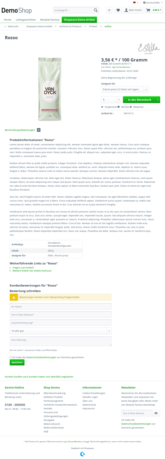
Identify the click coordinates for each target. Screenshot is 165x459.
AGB (46, 431)
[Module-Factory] (50, 20)
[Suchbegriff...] (76, 10)
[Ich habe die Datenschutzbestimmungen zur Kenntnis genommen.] (11, 357)
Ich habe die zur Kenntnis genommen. (48, 357)
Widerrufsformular (54, 427)
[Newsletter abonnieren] (156, 413)
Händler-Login (90, 396)
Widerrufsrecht (52, 423)
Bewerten (137, 106)
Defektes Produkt (53, 396)
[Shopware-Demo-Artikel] (79, 20)
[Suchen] (95, 10)
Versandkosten (75, 441)
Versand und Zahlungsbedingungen (56, 414)
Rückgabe (49, 420)
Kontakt (48, 408)
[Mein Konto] (133, 10)
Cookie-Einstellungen (93, 393)
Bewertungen (30, 129)
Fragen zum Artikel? (22, 267)
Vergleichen (109, 106)
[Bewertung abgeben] (61, 331)
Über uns (87, 400)
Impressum (88, 408)
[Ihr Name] (61, 306)
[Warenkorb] (154, 10)
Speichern (17, 362)
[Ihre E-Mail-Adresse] (61, 314)
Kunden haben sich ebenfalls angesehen (51, 376)
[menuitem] (76, 11)
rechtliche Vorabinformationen (60, 404)
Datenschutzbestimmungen (41, 357)
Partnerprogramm (53, 400)
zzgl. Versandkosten (121, 67)
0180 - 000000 (15, 405)
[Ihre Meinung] (61, 341)
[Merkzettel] (118, 10)
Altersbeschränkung (55, 393)
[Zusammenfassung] (61, 322)
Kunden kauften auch (16, 376)
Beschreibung (12, 129)
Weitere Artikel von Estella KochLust (30, 270)
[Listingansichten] (26, 20)
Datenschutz (89, 404)
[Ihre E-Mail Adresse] (136, 413)
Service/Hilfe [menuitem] (151, 2)
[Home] (8, 20)
